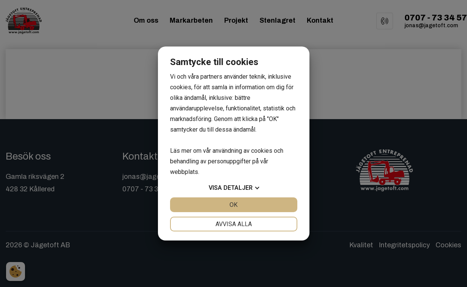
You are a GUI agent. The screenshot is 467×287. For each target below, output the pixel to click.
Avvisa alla (234, 224)
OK (233, 204)
